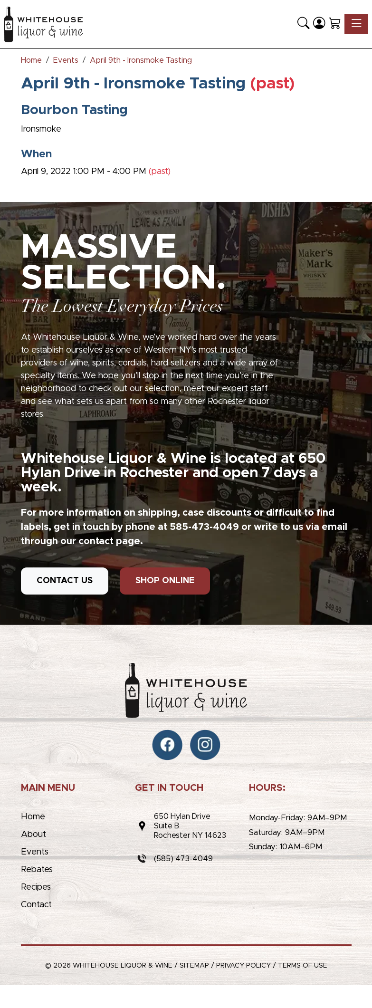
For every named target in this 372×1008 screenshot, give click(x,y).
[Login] (319, 24)
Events (34, 852)
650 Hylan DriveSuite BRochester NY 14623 (190, 826)
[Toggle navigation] (356, 24)
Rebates (37, 869)
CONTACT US (65, 580)
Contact (36, 905)
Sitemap (194, 965)
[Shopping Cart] (335, 24)
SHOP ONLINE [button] (164, 580)
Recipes (36, 887)
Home (33, 817)
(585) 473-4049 (183, 859)
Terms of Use (302, 965)
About (33, 834)
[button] (303, 24)
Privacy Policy (243, 965)
